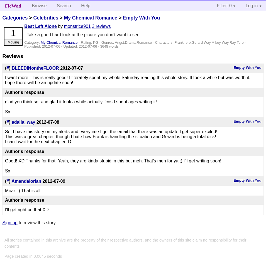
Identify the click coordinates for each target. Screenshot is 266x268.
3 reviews (101, 26)
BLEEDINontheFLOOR (35, 68)
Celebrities (45, 18)
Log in (252, 5)
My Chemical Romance (90, 18)
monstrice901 (77, 26)
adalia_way (23, 122)
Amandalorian (26, 181)
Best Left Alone (40, 26)
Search (64, 5)
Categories (15, 18)
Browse (39, 5)
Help (85, 5)
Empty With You (141, 18)
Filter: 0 (224, 5)
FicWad (13, 6)
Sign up (9, 222)
